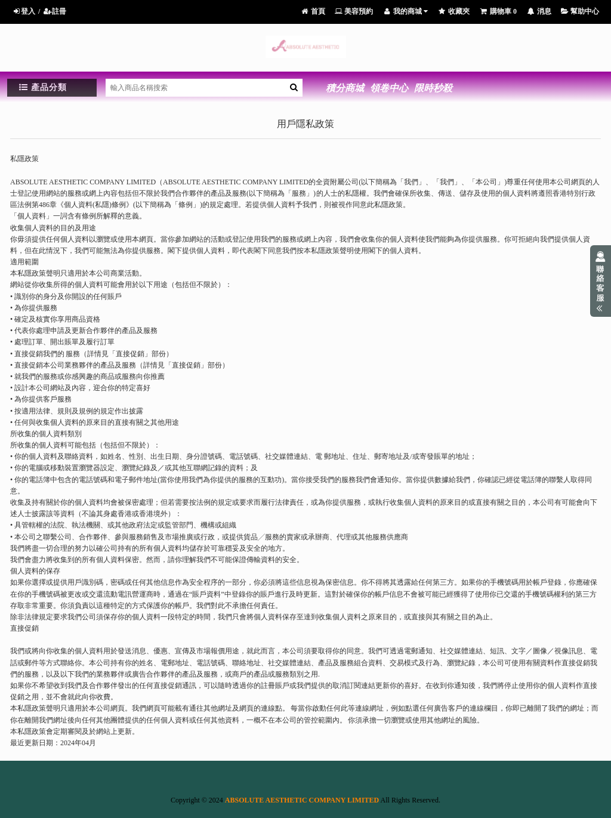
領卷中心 (389, 88)
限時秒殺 (433, 88)
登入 (23, 11)
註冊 (54, 11)
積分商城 (345, 88)
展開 (600, 281)
